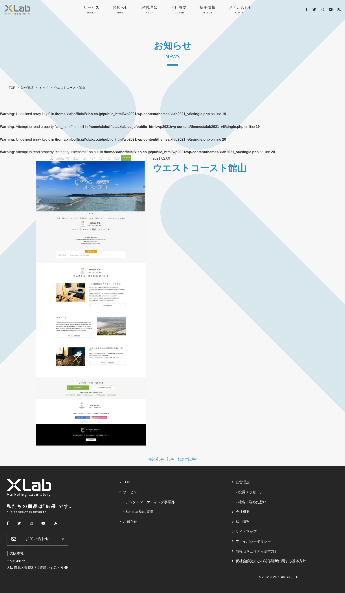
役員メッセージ (250, 492)
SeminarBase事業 (139, 512)
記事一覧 (172, 459)
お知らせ (120, 9)
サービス (91, 9)
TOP (126, 482)
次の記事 (189, 459)
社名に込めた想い (252, 502)
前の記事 (156, 459)
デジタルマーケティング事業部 (150, 502)
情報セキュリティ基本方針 (257, 551)
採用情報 (207, 9)
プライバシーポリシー (253, 541)
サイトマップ (246, 531)
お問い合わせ (240, 9)
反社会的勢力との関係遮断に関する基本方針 (271, 561)
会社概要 (178, 9)
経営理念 (149, 9)
